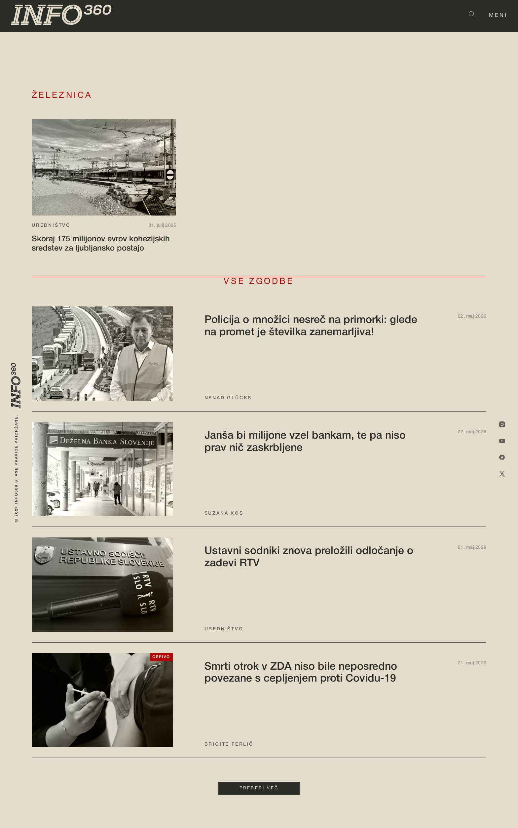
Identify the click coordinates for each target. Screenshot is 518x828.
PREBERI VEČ (259, 788)
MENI (498, 15)
